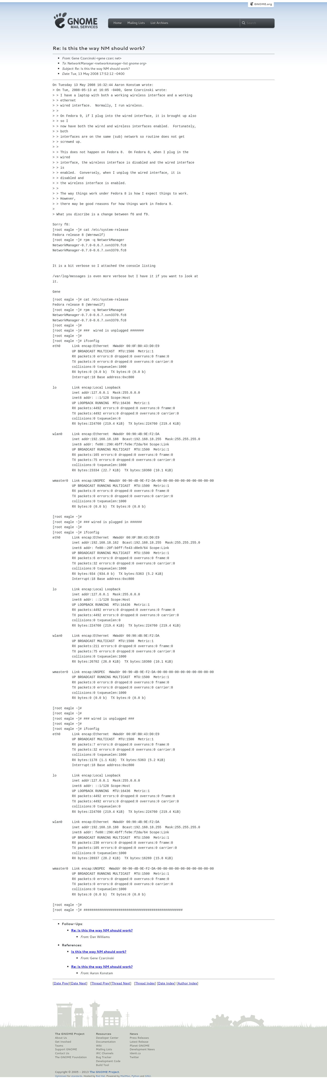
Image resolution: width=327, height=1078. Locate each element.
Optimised (61, 1076)
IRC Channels (104, 1053)
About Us (61, 1038)
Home (117, 23)
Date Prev (61, 983)
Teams (59, 1046)
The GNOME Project (70, 1034)
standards (76, 1076)
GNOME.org (263, 4)
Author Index (187, 983)
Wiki (99, 1046)
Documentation (106, 1042)
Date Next (78, 983)
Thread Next (121, 983)
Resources (103, 1034)
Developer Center (107, 1038)
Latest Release (139, 1042)
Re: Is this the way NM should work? (102, 930)
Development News (142, 1049)
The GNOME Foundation (71, 1057)
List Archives (159, 23)
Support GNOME (66, 1049)
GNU (148, 1076)
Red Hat (100, 1076)
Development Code (108, 1061)
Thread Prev (100, 983)
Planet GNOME (140, 1046)
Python (135, 1076)
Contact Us (62, 1053)
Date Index (166, 983)
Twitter (134, 1057)
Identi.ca (135, 1053)
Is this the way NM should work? (98, 951)
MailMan (125, 1076)
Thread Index (145, 983)
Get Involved (63, 1042)
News (134, 1034)
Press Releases (139, 1038)
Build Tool (102, 1065)
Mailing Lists (136, 23)
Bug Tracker (103, 1057)
